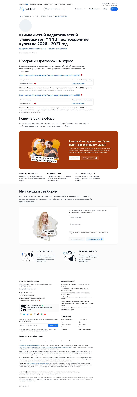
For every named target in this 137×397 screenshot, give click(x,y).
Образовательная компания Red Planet (29, 345)
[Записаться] (74, 158)
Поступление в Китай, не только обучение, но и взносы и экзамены (75, 285)
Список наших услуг (66, 324)
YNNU (50, 16)
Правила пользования (59, 372)
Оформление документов (84, 322)
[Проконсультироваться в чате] (90, 158)
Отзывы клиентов (82, 319)
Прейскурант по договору (73, 372)
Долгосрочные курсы (61, 16)
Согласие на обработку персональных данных (31, 374)
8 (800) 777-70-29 (110, 3)
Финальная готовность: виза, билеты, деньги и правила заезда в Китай (77, 304)
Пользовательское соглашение (45, 372)
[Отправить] (77, 239)
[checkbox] (70, 232)
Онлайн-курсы (82, 324)
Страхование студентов (84, 329)
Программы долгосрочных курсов (32, 49)
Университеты (28, 16)
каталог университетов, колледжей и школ (38, 363)
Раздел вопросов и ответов (68, 322)
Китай (37, 16)
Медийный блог (82, 326)
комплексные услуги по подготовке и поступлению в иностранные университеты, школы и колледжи (45, 347)
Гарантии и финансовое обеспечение (54, 374)
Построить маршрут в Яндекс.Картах (29, 300)
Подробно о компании (66, 319)
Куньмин (43, 16)
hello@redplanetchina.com (27, 289)
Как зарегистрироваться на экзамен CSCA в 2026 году (75, 301)
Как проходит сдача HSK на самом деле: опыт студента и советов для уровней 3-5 (76, 308)
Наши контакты (65, 326)
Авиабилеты (64, 329)
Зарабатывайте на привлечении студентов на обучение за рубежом (76, 297)
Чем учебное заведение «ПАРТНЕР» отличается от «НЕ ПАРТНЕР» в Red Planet (75, 289)
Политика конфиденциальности (27, 372)
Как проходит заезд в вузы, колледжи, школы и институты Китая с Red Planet (76, 293)
